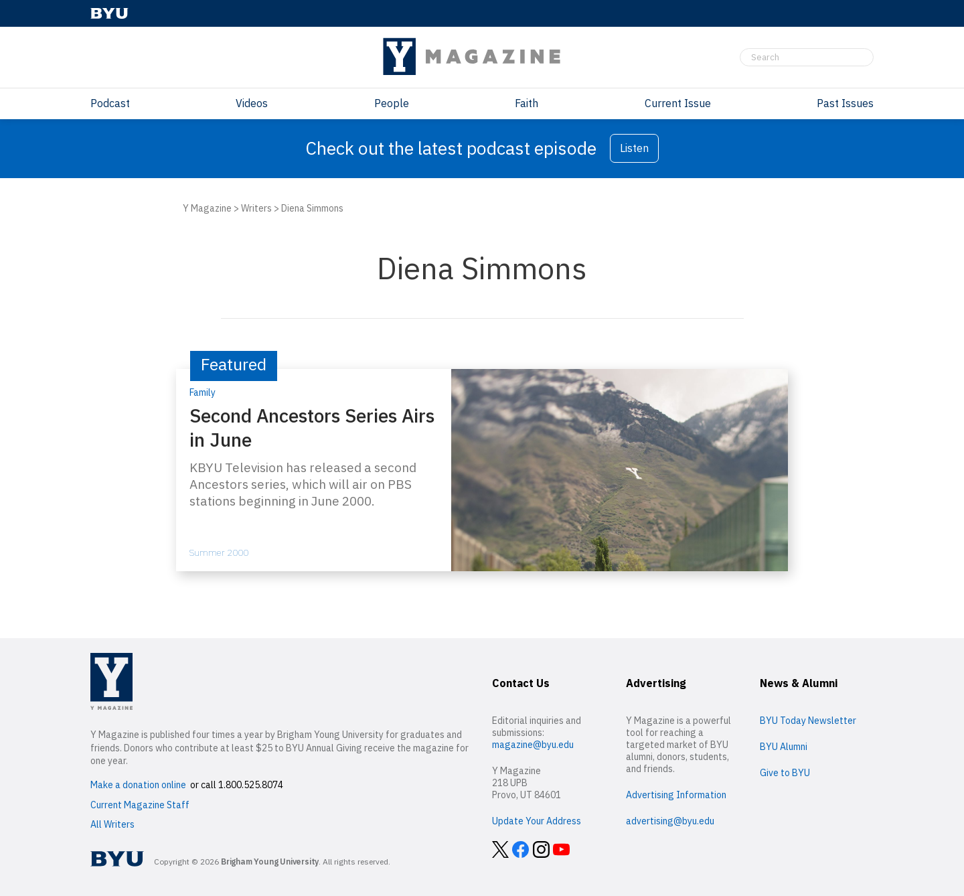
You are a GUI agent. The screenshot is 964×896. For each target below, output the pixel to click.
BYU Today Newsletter (808, 721)
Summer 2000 (218, 552)
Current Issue (678, 103)
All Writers (112, 824)
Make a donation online (138, 785)
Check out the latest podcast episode (450, 148)
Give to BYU (785, 773)
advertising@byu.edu (670, 821)
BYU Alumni (783, 747)
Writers (256, 208)
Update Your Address (536, 821)
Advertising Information (676, 795)
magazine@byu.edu (533, 745)
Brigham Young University (270, 861)
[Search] (807, 57)
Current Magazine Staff (139, 805)
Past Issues (845, 103)
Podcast (110, 103)
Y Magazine (207, 208)
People (391, 103)
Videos (252, 103)
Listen (634, 148)
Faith (526, 103)
